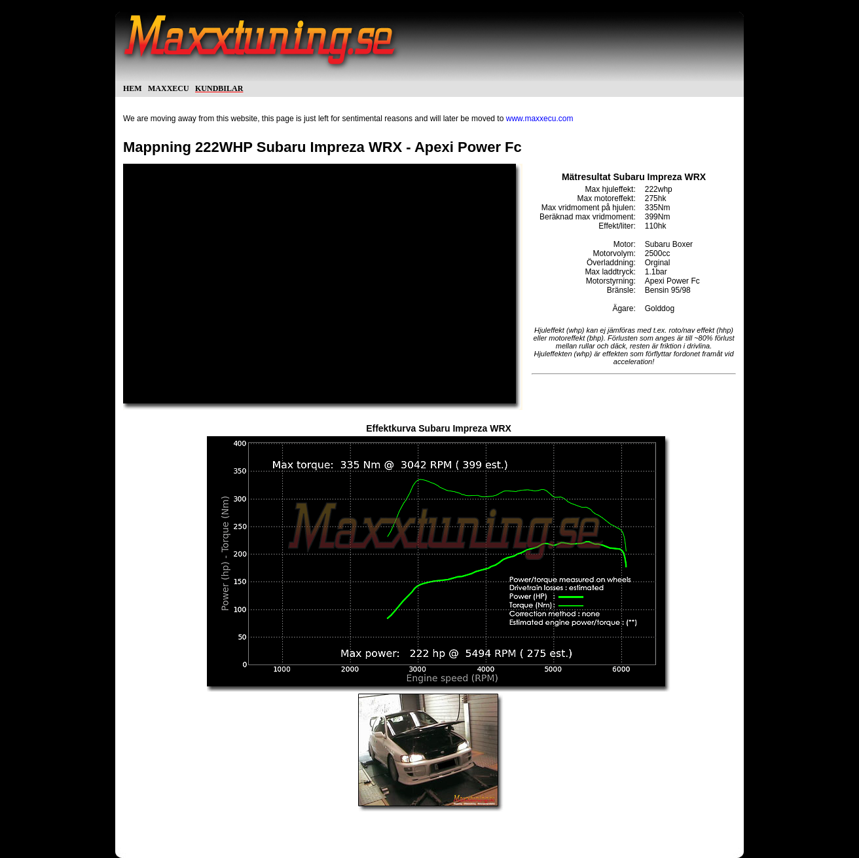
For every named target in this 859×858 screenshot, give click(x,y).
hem (132, 87)
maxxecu (168, 87)
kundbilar (219, 87)
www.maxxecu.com (540, 118)
